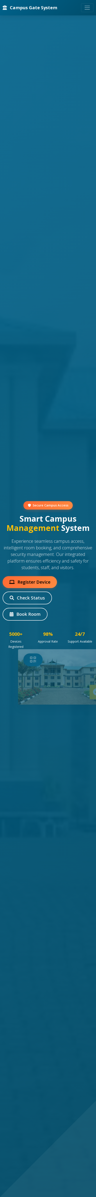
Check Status (26, 598)
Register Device (29, 582)
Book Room (24, 614)
